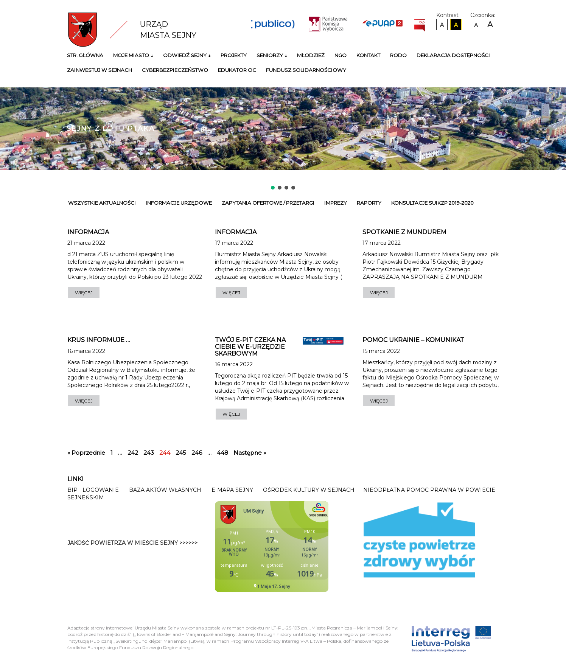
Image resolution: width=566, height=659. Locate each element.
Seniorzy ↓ (272, 55)
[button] (273, 188)
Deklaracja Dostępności (453, 55)
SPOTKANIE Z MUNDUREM (404, 232)
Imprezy (335, 203)
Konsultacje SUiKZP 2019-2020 (432, 203)
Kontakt (368, 55)
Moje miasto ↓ (133, 55)
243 (148, 452)
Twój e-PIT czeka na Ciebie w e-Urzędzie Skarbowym (250, 346)
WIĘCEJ (84, 292)
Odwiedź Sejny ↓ (187, 55)
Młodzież (311, 55)
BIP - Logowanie (93, 489)
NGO (340, 55)
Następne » (249, 452)
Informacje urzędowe (179, 203)
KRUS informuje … (98, 339)
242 (133, 452)
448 (222, 452)
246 (196, 452)
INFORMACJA (236, 232)
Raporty (369, 203)
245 (181, 452)
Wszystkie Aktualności (102, 203)
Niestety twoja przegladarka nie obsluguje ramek (290, 546)
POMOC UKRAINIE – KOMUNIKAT (413, 339)
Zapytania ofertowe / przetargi (268, 203)
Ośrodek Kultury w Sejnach (309, 489)
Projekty (234, 55)
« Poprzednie (86, 452)
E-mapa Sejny (232, 489)
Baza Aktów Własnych (165, 489)
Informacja (88, 232)
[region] (283, 129)
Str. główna (85, 55)
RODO (398, 55)
